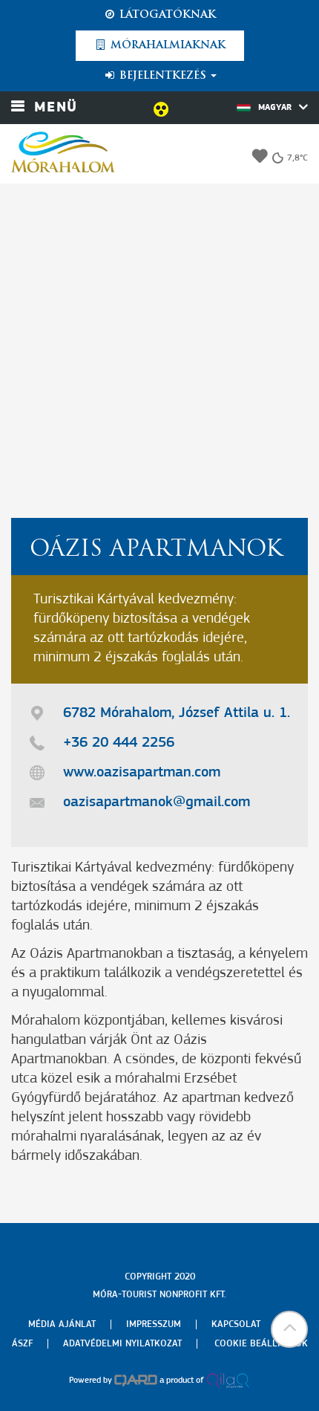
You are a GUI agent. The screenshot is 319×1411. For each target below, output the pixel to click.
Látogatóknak (159, 15)
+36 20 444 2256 (118, 743)
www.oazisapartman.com (141, 772)
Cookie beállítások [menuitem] (261, 1344)
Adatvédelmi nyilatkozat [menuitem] (122, 1344)
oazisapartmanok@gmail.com (156, 802)
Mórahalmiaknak (160, 45)
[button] (289, 1329)
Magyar (272, 107)
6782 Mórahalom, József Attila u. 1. (176, 713)
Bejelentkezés (160, 76)
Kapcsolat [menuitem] (235, 1324)
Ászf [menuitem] (22, 1344)
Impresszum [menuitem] (153, 1324)
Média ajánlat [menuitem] (62, 1324)
